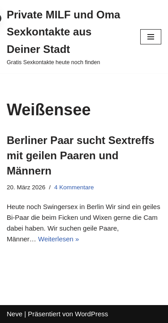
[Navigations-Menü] (150, 36)
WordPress (91, 314)
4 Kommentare (74, 187)
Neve (14, 314)
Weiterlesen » (58, 239)
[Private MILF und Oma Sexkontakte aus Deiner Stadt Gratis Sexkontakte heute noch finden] (67, 36)
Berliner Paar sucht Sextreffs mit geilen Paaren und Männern (80, 155)
